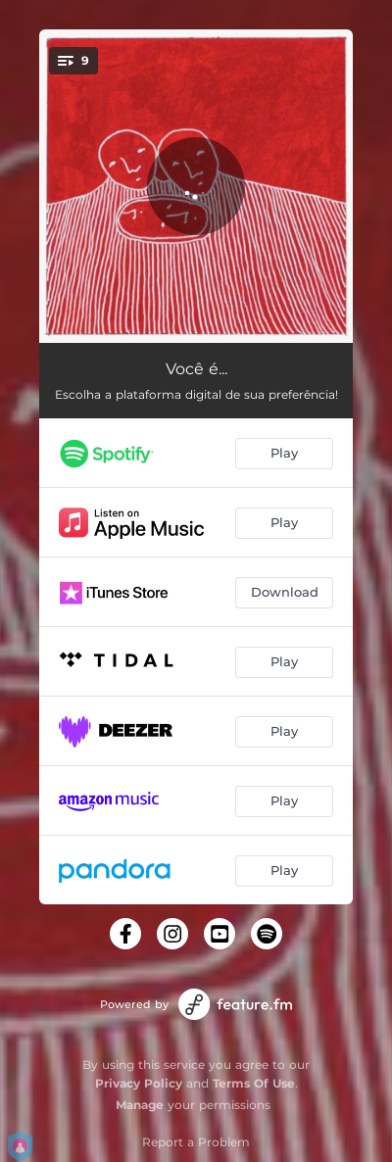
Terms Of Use (254, 1083)
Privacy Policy (138, 1083)
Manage (140, 1104)
